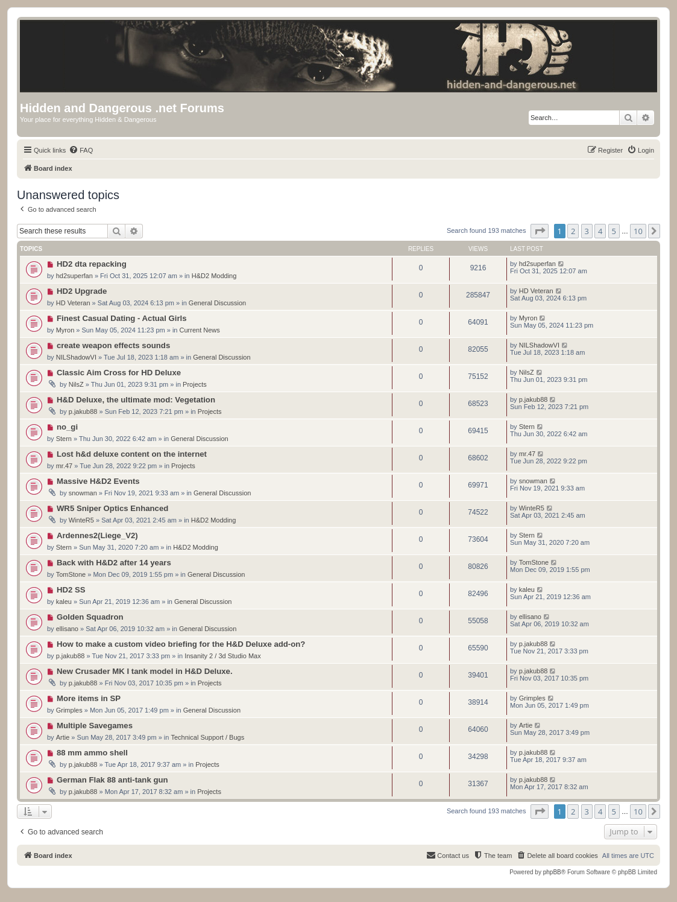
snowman (83, 493)
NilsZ (76, 384)
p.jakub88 (83, 411)
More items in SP (89, 698)
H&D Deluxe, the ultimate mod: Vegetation (136, 399)
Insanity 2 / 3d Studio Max (222, 655)
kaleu (64, 601)
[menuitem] (81, 150)
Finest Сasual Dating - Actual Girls (122, 318)
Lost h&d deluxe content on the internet (132, 454)
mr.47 (64, 465)
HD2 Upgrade (82, 291)
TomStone (71, 574)
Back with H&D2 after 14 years (114, 562)
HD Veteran (73, 302)
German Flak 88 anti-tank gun (112, 779)
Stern (64, 438)
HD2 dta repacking (92, 263)
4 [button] (600, 231)
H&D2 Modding (214, 275)
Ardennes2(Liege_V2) (97, 535)
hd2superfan (74, 275)
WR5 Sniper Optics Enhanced (112, 508)
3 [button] (587, 231)
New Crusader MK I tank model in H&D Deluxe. (145, 671)
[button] (540, 231)
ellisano (67, 628)
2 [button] (573, 231)
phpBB (552, 872)
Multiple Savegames (95, 725)
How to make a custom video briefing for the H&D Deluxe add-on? (181, 644)
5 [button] (614, 231)
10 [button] (638, 231)
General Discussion (217, 302)
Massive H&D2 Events (98, 481)
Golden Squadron (90, 616)
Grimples (69, 710)
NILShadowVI (76, 357)
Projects (195, 384)
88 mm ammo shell (92, 752)
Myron (65, 330)
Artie (63, 737)
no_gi (67, 426)
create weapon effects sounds (113, 345)
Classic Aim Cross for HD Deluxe (119, 372)
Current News (200, 330)
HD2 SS (71, 589)
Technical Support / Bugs (207, 737)
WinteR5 (81, 520)
